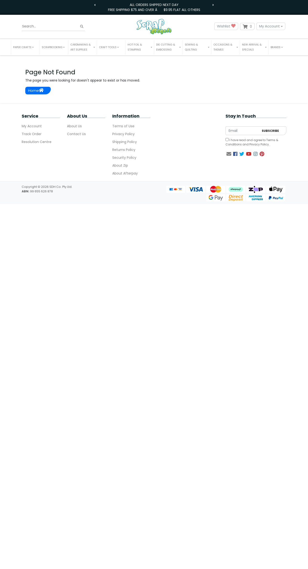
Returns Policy (123, 149)
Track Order (31, 134)
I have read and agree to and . (252, 142)
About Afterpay (125, 173)
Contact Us (76, 134)
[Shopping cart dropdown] (247, 26)
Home (36, 90)
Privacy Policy (123, 134)
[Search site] (82, 26)
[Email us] (228, 154)
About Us (74, 126)
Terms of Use (123, 126)
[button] (25, 47)
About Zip (120, 165)
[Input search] (53, 26)
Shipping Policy (124, 141)
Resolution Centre (36, 141)
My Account (269, 26)
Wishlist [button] (226, 26)
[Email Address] (242, 131)
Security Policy (124, 157)
